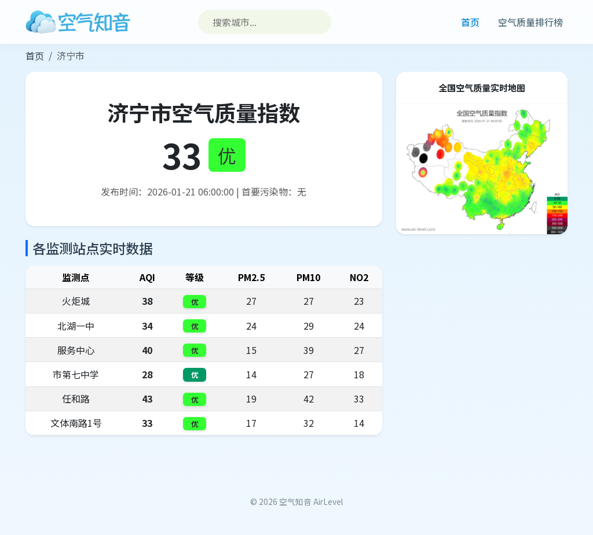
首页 (470, 22)
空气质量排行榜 (530, 22)
